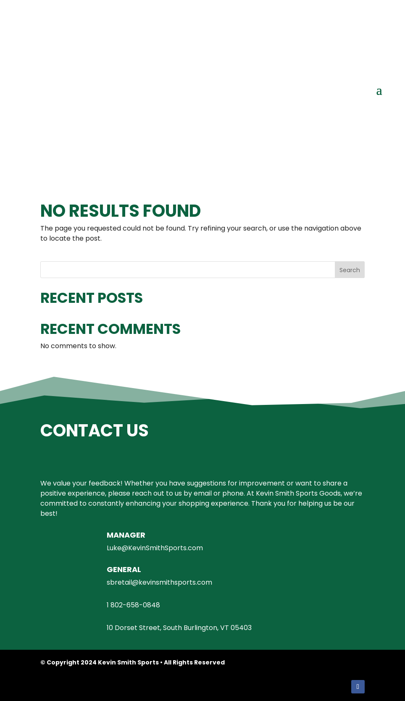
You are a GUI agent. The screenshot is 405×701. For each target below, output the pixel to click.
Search (349, 270)
